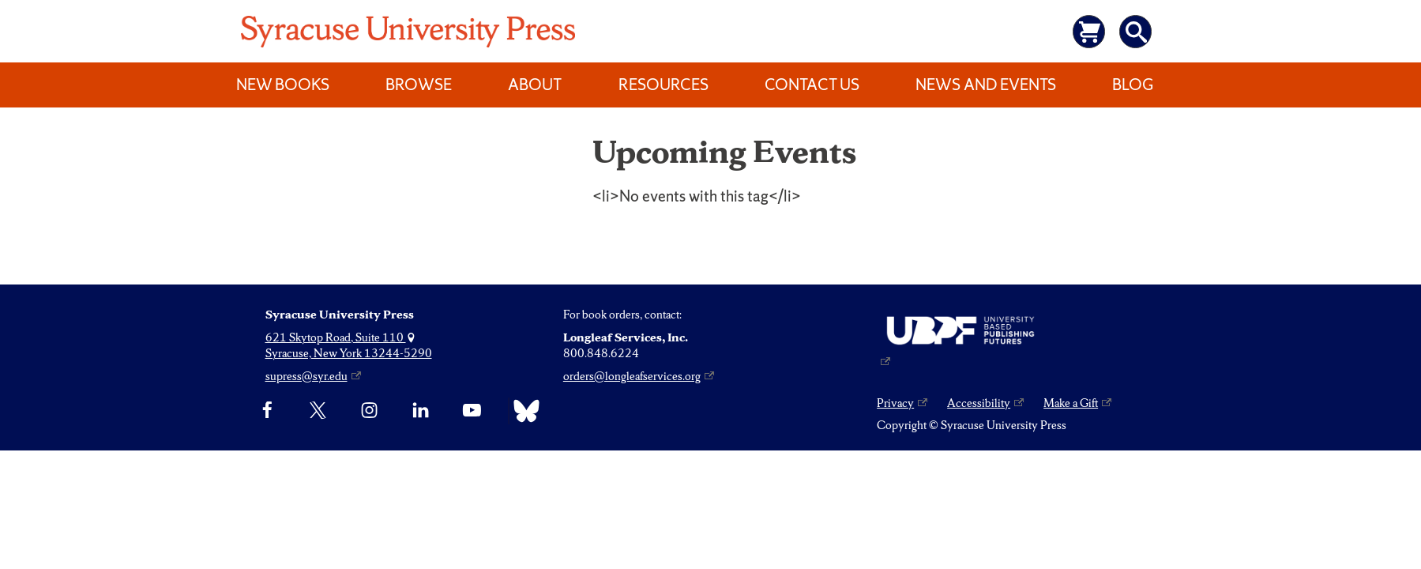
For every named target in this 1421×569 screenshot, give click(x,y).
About (535, 84)
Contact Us (812, 84)
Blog (1132, 84)
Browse (418, 84)
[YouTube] (472, 411)
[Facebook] (267, 411)
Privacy (895, 403)
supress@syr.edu (306, 376)
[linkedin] (420, 411)
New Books (282, 84)
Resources (663, 84)
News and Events (985, 84)
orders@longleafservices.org (632, 376)
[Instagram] (369, 411)
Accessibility (978, 403)
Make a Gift (1070, 403)
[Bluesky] (522, 411)
